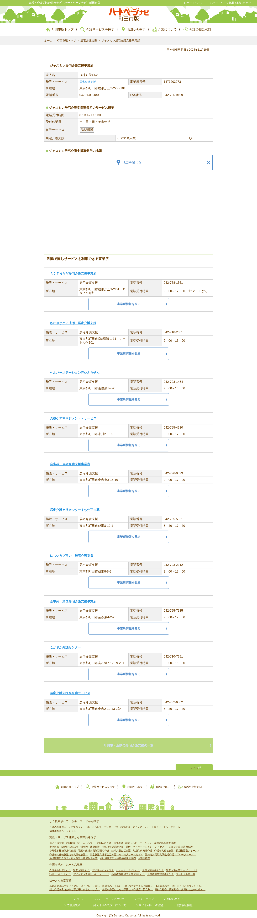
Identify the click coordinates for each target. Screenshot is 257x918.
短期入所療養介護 (142, 847)
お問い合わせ (174, 895)
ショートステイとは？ (128, 867)
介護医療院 (144, 855)
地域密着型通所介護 (112, 843)
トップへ (192, 764)
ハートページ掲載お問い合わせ (231, 2)
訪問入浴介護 (104, 839)
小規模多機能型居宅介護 (62, 847)
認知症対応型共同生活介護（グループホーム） (170, 851)
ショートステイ (152, 823)
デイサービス (111, 823)
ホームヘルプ (94, 823)
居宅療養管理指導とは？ (160, 871)
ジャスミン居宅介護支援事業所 (120, 40)
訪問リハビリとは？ (60, 871)
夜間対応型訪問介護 (165, 839)
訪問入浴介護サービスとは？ (181, 867)
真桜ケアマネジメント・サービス (73, 418)
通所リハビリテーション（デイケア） (146, 843)
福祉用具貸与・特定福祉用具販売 (118, 855)
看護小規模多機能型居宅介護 (93, 847)
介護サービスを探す (100, 29)
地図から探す (136, 29)
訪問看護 (125, 823)
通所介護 (95, 843)
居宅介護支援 (88, 40)
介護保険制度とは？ (60, 867)
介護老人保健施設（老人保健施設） (68, 851)
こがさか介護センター (65, 647)
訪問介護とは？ (81, 867)
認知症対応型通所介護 (181, 843)
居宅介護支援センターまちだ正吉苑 (74, 510)
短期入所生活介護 (121, 847)
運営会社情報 (184, 902)
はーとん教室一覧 (185, 871)
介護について (167, 29)
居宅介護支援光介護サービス (70, 693)
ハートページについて (111, 895)
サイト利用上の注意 (151, 902)
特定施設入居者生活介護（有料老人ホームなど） (116, 851)
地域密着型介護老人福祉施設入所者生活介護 (73, 855)
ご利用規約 (74, 902)
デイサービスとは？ (103, 867)
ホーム (48, 40)
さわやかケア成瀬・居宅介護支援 (73, 323)
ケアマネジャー (76, 823)
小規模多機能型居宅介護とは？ (128, 871)
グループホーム (171, 823)
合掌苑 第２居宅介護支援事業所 (73, 601)
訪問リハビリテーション (138, 839)
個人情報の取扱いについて (109, 902)
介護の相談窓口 (200, 29)
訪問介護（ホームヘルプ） (80, 839)
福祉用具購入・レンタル (62, 827)
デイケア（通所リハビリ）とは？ (91, 871)
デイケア (137, 823)
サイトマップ (145, 895)
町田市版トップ (63, 29)
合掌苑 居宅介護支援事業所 (70, 464)
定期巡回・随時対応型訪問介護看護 (68, 843)
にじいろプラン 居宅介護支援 (71, 555)
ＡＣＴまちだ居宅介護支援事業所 (73, 273)
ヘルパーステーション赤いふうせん (74, 372)
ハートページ (195, 2)
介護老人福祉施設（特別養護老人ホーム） (177, 847)
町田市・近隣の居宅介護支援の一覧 (128, 744)
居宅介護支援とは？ (153, 867)
